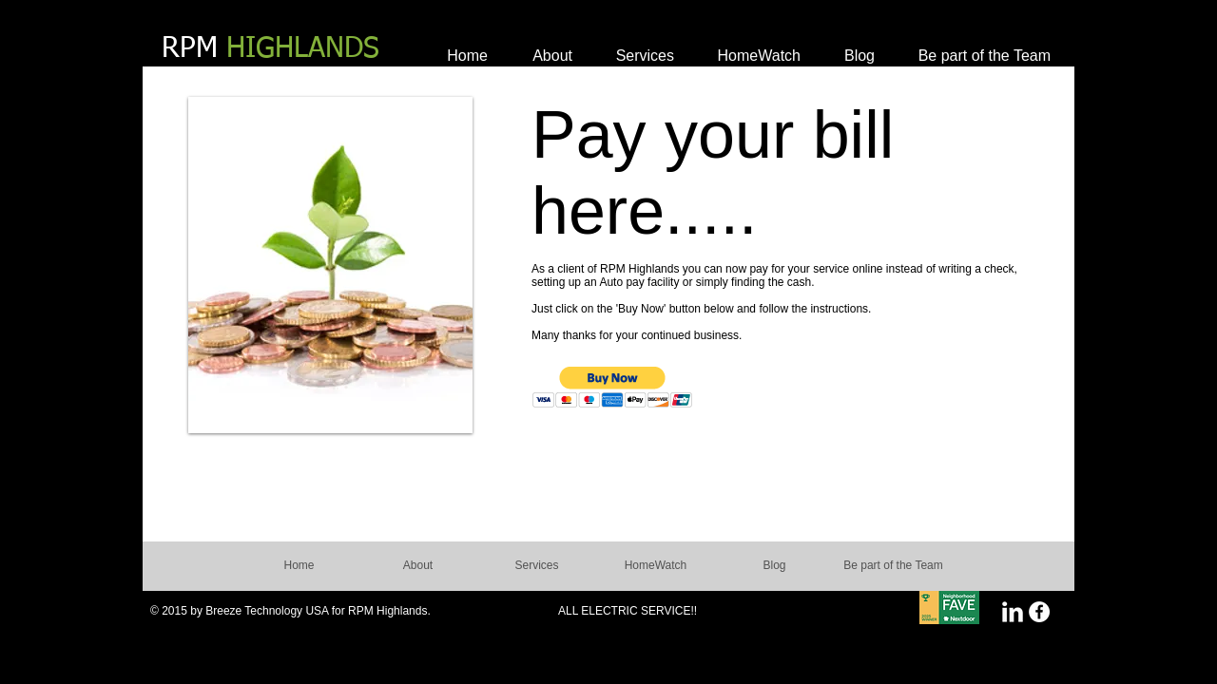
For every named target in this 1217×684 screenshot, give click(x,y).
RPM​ (270, 49)
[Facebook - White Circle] (1039, 611)
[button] (612, 387)
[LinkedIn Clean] (1012, 611)
